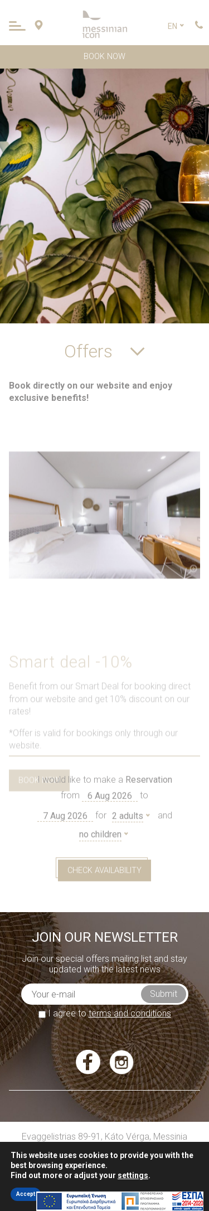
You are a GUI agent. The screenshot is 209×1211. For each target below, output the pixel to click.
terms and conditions (130, 1013)
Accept (25, 1194)
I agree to (104, 1013)
